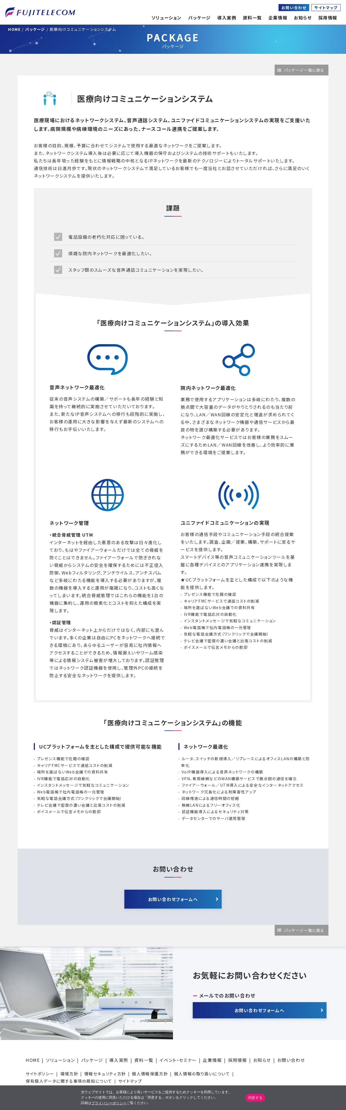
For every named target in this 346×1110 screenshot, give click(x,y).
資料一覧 (143, 1060)
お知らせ (303, 17)
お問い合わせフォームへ (173, 899)
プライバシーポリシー (109, 1103)
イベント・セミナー (178, 1060)
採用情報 (237, 1060)
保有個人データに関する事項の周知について (69, 1081)
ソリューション (60, 1060)
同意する (255, 1098)
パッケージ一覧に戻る (304, 70)
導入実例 (118, 1060)
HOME (33, 1060)
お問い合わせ (294, 7)
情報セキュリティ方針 (105, 1073)
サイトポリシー (40, 1073)
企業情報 (277, 17)
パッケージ (92, 1060)
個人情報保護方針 (150, 1073)
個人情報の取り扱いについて (202, 1073)
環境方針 (69, 1073)
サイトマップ (326, 7)
